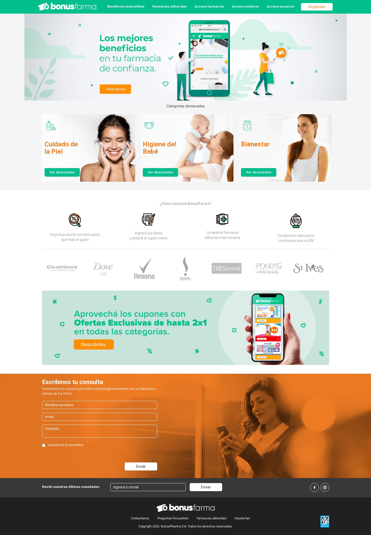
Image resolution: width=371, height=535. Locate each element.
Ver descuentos (62, 172)
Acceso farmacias (209, 6)
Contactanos (140, 518)
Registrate (317, 7)
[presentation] (80, 458)
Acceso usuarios (280, 6)
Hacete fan (242, 518)
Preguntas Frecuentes (172, 518)
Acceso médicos (245, 6)
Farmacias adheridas (169, 6)
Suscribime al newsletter (65, 445)
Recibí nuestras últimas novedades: (71, 487)
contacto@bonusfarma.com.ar (116, 389)
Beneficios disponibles (126, 6)
